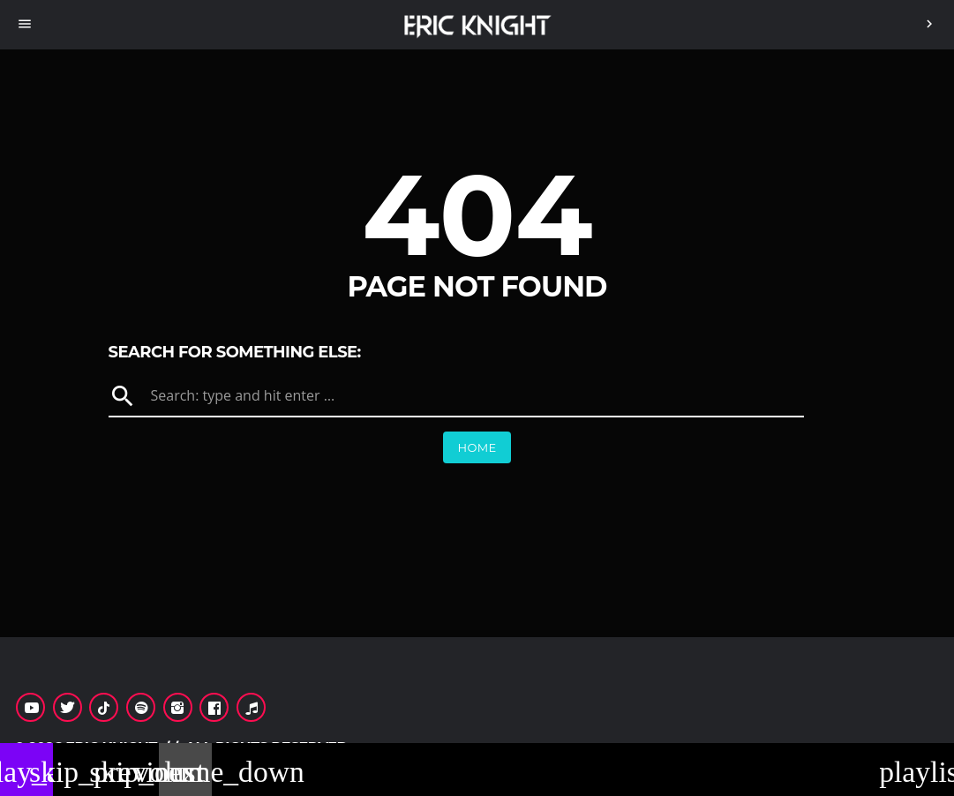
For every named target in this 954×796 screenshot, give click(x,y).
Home (476, 447)
